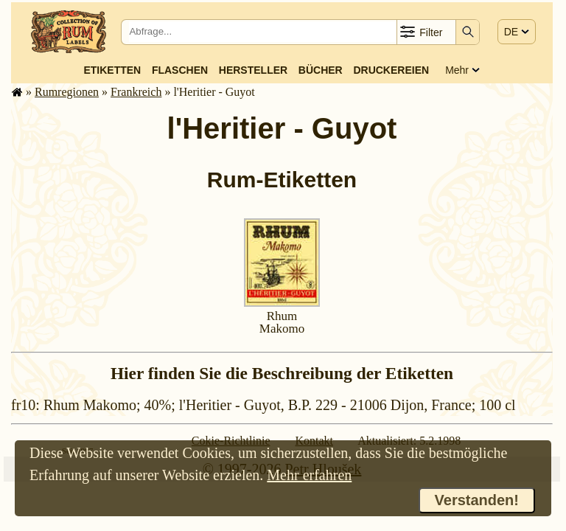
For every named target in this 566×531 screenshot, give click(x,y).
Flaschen (180, 70)
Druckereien (391, 70)
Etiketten (112, 70)
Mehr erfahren (309, 475)
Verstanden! (477, 500)
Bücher (320, 70)
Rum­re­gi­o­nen (67, 92)
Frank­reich (136, 92)
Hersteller (253, 70)
